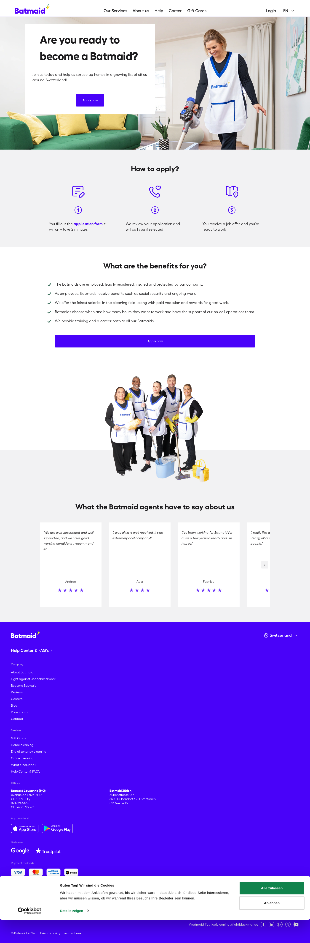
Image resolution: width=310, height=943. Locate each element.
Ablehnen (272, 926)
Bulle (130, 894)
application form (88, 224)
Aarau (15, 894)
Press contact (21, 712)
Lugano (116, 898)
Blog (14, 705)
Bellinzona (82, 894)
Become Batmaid (24, 685)
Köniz (38, 898)
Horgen (16, 898)
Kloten (27, 898)
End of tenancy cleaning (28, 751)
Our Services (115, 10)
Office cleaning (22, 758)
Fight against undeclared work (33, 679)
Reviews (17, 692)
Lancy (62, 898)
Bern (95, 894)
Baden (60, 894)
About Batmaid (22, 672)
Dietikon (200, 894)
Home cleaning (22, 745)
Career (175, 10)
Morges (183, 898)
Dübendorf (215, 894)
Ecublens (230, 894)
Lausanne (75, 898)
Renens (268, 898)
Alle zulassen (272, 911)
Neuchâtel (198, 898)
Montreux (170, 898)
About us (141, 10)
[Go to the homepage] (25, 634)
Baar (50, 894)
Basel (70, 894)
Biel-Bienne (107, 894)
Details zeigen (71, 934)
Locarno (90, 898)
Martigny (129, 898)
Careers (16, 699)
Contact (17, 719)
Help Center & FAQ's (25, 771)
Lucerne (104, 898)
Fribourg (262, 894)
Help (159, 10)
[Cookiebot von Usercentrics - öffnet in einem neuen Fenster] (30, 934)
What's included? (23, 765)
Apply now (90, 100)
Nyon (210, 898)
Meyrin (143, 898)
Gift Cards (196, 10)
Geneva (275, 894)
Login (271, 10)
